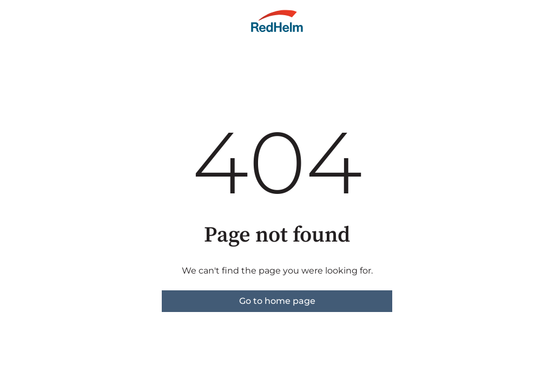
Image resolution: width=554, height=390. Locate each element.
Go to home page (277, 301)
